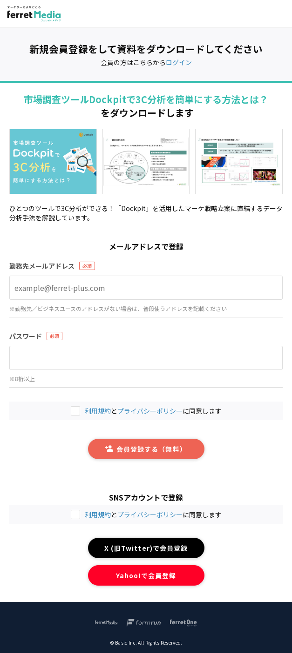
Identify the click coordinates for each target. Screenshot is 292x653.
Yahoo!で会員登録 (146, 575)
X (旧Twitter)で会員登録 (146, 548)
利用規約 (98, 514)
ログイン (179, 62)
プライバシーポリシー (150, 514)
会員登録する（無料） (145, 449)
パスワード (25, 336)
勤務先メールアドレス (42, 265)
